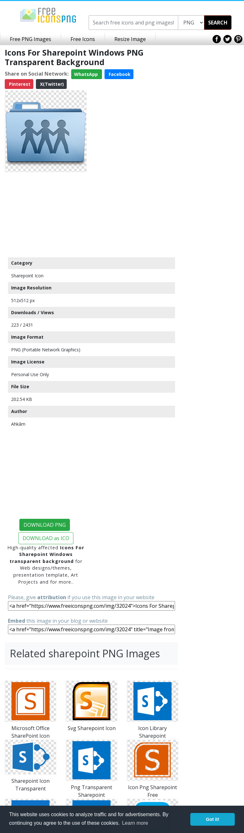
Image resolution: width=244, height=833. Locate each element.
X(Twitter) (51, 84)
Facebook (119, 74)
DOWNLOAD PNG (45, 524)
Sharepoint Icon (27, 276)
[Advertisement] (46, 214)
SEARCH (217, 22)
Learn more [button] (135, 823)
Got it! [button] (212, 819)
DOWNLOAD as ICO (46, 538)
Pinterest (19, 84)
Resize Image (130, 39)
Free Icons (83, 39)
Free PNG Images (30, 39)
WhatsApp (86, 74)
